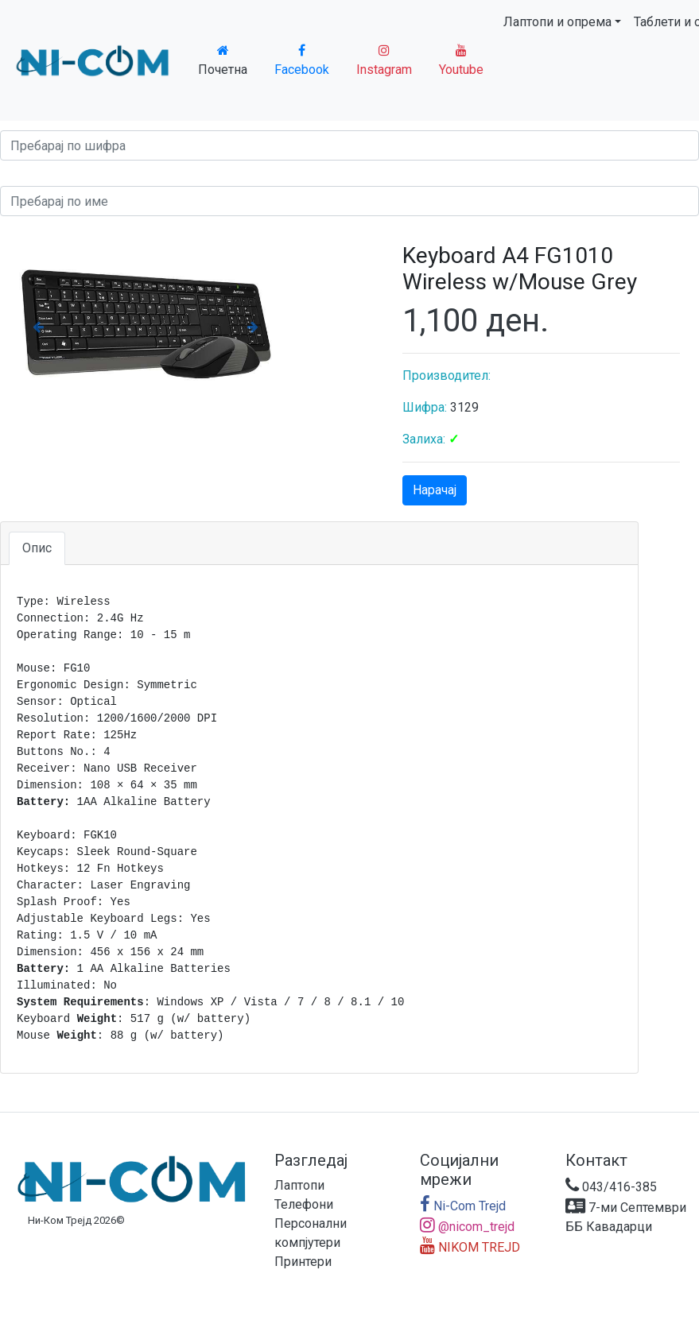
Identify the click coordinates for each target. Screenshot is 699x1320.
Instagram (384, 60)
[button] (38, 326)
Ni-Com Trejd (463, 1206)
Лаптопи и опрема (557, 21)
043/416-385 (611, 1186)
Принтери (303, 1261)
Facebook (301, 60)
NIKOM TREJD (470, 1247)
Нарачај (434, 489)
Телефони (303, 1204)
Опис (37, 547)
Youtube (461, 60)
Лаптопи (299, 1185)
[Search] (349, 145)
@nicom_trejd (467, 1226)
